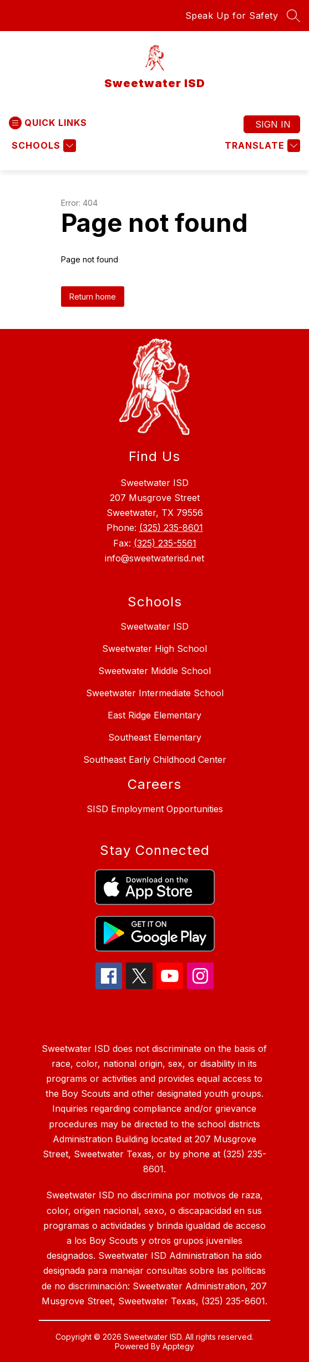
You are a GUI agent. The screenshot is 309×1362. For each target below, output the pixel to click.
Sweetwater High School (154, 648)
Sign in (273, 124)
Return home (92, 296)
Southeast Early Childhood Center (154, 759)
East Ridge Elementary (154, 715)
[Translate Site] (261, 146)
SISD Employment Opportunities (155, 808)
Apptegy (178, 1346)
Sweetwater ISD (154, 626)
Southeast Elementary (154, 737)
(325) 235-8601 (171, 527)
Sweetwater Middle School (154, 670)
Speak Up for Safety (231, 15)
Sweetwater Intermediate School (155, 692)
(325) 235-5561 (165, 543)
